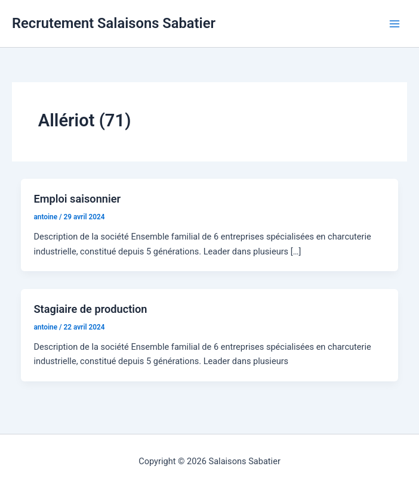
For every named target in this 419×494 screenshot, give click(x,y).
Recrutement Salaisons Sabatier (113, 23)
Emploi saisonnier (77, 198)
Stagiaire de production (90, 309)
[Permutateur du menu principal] (394, 23)
